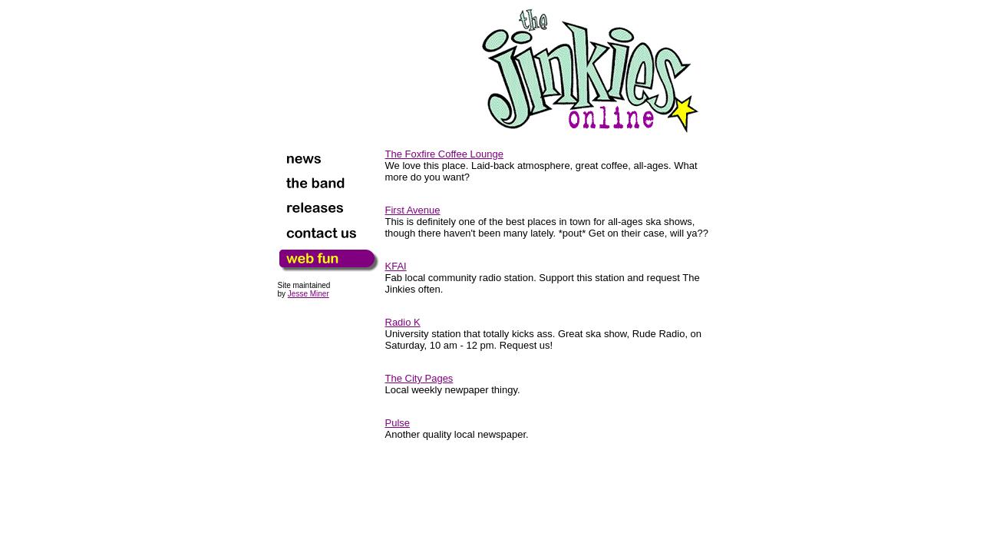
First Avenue (413, 210)
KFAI (396, 266)
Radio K (403, 322)
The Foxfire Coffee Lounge (444, 154)
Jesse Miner (308, 294)
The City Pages (419, 378)
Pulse (398, 423)
